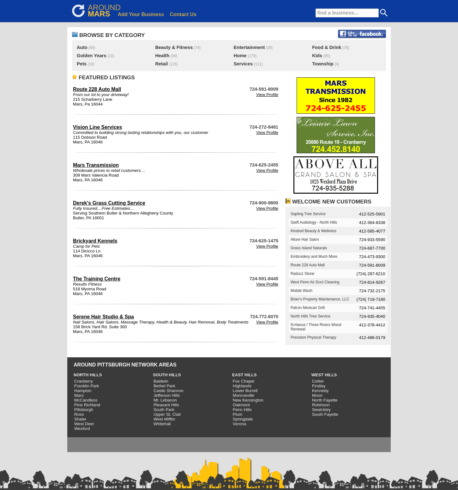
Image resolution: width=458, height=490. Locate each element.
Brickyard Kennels (95, 241)
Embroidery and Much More (314, 256)
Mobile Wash (301, 290)
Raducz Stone (302, 273)
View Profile (267, 94)
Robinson (321, 404)
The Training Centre (96, 278)
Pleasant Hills (166, 404)
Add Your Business (141, 14)
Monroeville (243, 395)
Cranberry (83, 381)
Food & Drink (326, 47)
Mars (79, 395)
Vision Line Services (97, 127)
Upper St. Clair (167, 414)
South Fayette (325, 414)
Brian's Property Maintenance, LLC (320, 299)
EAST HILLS (244, 374)
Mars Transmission (96, 165)
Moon (317, 395)
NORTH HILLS (88, 374)
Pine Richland (87, 404)
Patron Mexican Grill (308, 307)
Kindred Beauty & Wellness (313, 231)
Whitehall (162, 423)
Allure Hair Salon (305, 239)
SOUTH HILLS (167, 374)
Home (240, 55)
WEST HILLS (324, 374)
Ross (79, 414)
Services (243, 63)
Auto (82, 47)
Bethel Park (164, 386)
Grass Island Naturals (309, 248)
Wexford (82, 428)
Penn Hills (242, 409)
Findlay (319, 386)
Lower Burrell (245, 390)
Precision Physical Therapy (313, 337)
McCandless (85, 400)
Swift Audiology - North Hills (314, 222)
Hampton (82, 390)
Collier (318, 381)
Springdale (243, 419)
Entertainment (249, 47)
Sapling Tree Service (308, 214)
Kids (317, 55)
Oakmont (241, 404)
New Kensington (248, 400)
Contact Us (183, 14)
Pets (82, 63)
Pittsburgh (83, 409)
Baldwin (161, 381)
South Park (164, 409)
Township (322, 63)
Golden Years (91, 55)
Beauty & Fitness (174, 47)
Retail (161, 63)
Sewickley (321, 409)
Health (162, 55)
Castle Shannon (169, 390)
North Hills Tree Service (310, 316)
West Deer (84, 423)
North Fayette (325, 400)
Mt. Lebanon (165, 400)
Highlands (242, 386)
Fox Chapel (243, 381)
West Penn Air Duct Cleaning (315, 282)
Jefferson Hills (167, 395)
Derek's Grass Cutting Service (109, 203)
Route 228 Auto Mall (97, 89)
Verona (239, 423)
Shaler (80, 419)
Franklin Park (86, 386)
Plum (237, 414)
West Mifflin (164, 419)
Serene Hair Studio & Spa (103, 316)
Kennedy (320, 390)
